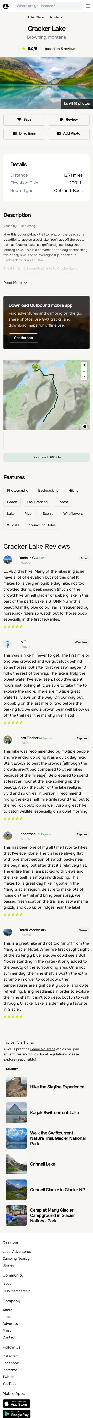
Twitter (8, 1376)
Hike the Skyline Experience (57, 1087)
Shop (7, 1284)
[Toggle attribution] (84, 426)
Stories (8, 1265)
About (7, 1310)
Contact (9, 1337)
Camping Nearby (16, 1258)
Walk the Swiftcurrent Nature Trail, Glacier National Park (57, 1138)
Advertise (10, 1323)
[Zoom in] (84, 365)
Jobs (7, 1316)
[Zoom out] (84, 371)
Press (7, 1330)
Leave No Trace (42, 1049)
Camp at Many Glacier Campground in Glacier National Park (52, 1216)
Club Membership (16, 1291)
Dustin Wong (26, 226)
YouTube (10, 1383)
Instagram (10, 1356)
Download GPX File (46, 457)
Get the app (23, 338)
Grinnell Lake (42, 1164)
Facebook (11, 1363)
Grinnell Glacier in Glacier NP (57, 1190)
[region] (46, 395)
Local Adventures (17, 1251)
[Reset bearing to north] (84, 377)
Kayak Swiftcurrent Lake (54, 1112)
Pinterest (10, 1370)
